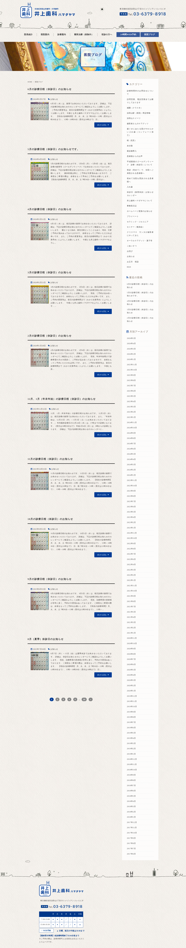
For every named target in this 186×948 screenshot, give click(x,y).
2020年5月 (131, 668)
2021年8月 (131, 600)
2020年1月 (131, 689)
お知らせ (54, 99)
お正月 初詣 (133, 261)
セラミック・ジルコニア (137, 221)
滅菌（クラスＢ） (135, 108)
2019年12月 (132, 694)
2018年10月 (132, 768)
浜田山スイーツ (134, 118)
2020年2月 (131, 684)
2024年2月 (131, 469)
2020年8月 (131, 652)
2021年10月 (132, 589)
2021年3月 (131, 621)
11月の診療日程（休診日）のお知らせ (53, 458)
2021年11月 (132, 584)
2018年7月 (131, 783)
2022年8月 (131, 547)
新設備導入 (132, 151)
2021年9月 (131, 595)
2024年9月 (131, 432)
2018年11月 (132, 762)
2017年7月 (131, 846)
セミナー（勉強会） (136, 226)
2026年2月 (131, 353)
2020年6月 (131, 663)
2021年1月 (131, 631)
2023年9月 (131, 490)
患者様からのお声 (135, 156)
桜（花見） (132, 140)
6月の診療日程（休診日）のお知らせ (52, 89)
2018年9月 (131, 773)
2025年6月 (131, 390)
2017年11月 (132, 825)
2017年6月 (131, 852)
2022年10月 (132, 537)
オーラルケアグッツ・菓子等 (139, 240)
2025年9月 (131, 374)
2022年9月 (131, 542)
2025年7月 (131, 385)
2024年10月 (132, 427)
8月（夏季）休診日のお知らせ (48, 638)
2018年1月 (131, 815)
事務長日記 (132, 205)
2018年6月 (131, 789)
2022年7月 (131, 553)
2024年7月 (131, 442)
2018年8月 (131, 778)
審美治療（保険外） (83, 34)
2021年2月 (131, 626)
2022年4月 (131, 563)
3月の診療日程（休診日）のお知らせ (52, 272)
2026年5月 (131, 338)
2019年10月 (132, 705)
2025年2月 (131, 411)
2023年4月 (131, 516)
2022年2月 (131, 574)
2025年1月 (131, 416)
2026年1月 (131, 359)
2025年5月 (131, 395)
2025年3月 (131, 406)
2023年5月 (131, 511)
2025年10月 (132, 369)
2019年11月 (132, 699)
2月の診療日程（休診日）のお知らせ (52, 335)
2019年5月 (131, 731)
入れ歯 (130, 187)
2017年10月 (132, 831)
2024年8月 (131, 437)
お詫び (130, 251)
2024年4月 (131, 458)
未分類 (130, 146)
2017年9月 (131, 836)
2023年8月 (131, 495)
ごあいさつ (132, 245)
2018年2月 (131, 810)
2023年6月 (131, 505)
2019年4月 (131, 736)
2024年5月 (131, 453)
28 (84, 699)
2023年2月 (131, 521)
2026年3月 (131, 348)
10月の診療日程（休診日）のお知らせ (53, 518)
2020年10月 (132, 642)
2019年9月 (131, 710)
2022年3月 (131, 568)
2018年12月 (132, 757)
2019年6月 (131, 726)
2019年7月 (131, 720)
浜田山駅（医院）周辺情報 (138, 113)
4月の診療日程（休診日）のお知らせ (52, 209)
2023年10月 (132, 484)
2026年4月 (131, 343)
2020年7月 (131, 657)
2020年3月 (131, 678)
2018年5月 (131, 794)
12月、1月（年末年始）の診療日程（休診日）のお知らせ (65, 398)
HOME (30, 82)
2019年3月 (131, 741)
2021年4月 (131, 616)
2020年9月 (131, 647)
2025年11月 (132, 364)
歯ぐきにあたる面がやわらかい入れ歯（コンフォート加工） (140, 132)
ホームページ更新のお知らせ (139, 211)
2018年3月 (131, 804)
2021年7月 (131, 605)
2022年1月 (131, 579)
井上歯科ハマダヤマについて (139, 200)
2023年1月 (131, 526)
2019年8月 (131, 715)
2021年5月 (131, 610)
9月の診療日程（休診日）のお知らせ (52, 578)
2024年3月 (131, 463)
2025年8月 (131, 379)
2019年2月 (131, 747)
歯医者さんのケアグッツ (137, 123)
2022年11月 (132, 532)
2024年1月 (131, 474)
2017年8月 (131, 841)
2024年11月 (132, 421)
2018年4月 (131, 799)
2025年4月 (131, 400)
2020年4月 (131, 673)
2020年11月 (132, 636)
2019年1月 (131, 752)
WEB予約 (47, 928)
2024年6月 (131, 448)
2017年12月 (132, 820)
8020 (129, 266)
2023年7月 (131, 500)
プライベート (133, 216)
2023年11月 (132, 479)
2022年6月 (131, 558)
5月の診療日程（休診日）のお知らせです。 (57, 149)
